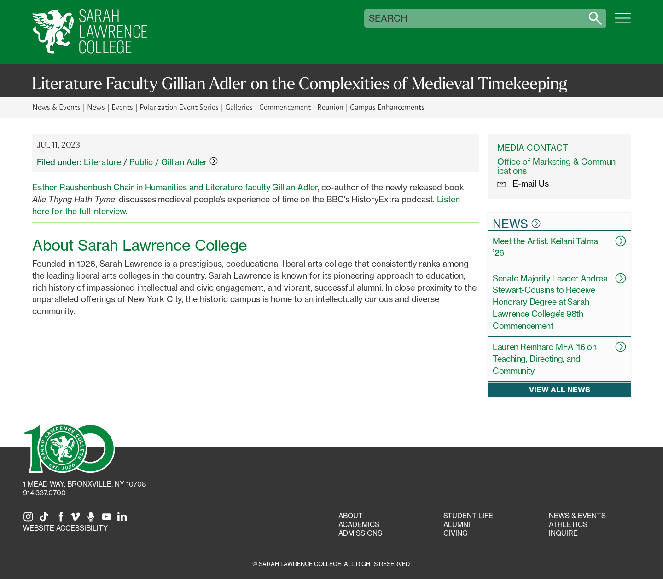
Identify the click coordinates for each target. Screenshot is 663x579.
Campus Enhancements (387, 107)
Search (388, 18)
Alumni (456, 524)
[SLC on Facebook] (61, 519)
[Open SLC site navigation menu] (623, 23)
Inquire (563, 533)
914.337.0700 (44, 492)
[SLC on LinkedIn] (124, 519)
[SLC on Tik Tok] (45, 519)
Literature (102, 162)
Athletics (568, 524)
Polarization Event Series (179, 107)
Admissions (360, 533)
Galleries (239, 107)
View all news (559, 389)
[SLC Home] (89, 32)
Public (141, 162)
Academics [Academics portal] (358, 524)
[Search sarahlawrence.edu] (595, 18)
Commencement (285, 107)
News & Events (56, 107)
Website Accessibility (65, 528)
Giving (455, 533)
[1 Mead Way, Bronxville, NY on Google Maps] (84, 484)
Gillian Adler (189, 162)
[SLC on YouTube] (108, 519)
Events (122, 107)
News (96, 107)
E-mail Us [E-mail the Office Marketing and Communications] (523, 183)
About (350, 515)
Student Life (468, 515)
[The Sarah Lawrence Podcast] (92, 519)
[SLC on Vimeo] (77, 519)
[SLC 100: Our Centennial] (69, 447)
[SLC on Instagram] (30, 519)
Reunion (330, 107)
